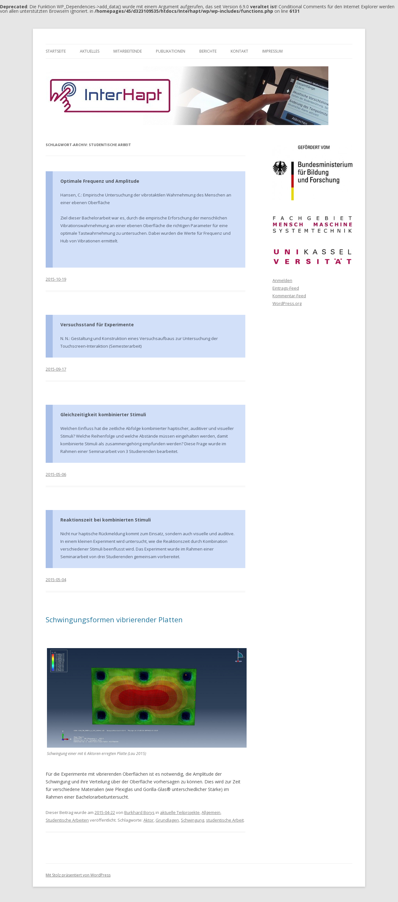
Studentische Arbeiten (67, 820)
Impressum (272, 51)
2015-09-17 (56, 369)
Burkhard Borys (139, 812)
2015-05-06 (56, 474)
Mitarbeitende (127, 51)
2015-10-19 (56, 279)
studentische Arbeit (225, 820)
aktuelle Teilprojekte (180, 812)
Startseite (56, 51)
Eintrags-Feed (285, 288)
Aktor (148, 820)
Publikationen (170, 51)
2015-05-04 (56, 579)
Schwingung (192, 820)
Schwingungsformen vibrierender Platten (114, 619)
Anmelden (282, 280)
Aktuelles (89, 51)
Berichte (208, 51)
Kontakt (239, 51)
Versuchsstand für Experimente (97, 325)
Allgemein (211, 812)
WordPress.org (287, 303)
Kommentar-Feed (289, 296)
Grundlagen (167, 820)
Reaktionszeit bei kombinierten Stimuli (105, 520)
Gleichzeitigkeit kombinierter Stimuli (103, 414)
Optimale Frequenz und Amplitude (99, 181)
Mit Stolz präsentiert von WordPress (78, 875)
